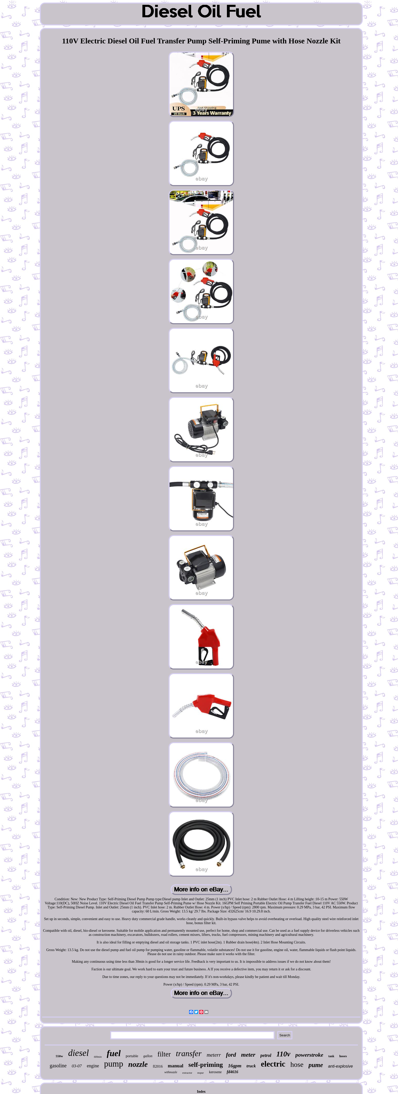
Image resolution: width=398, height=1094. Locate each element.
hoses (343, 1056)
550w (59, 1056)
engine (93, 1065)
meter (248, 1054)
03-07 (77, 1066)
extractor (187, 1072)
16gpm (234, 1065)
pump (113, 1063)
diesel (78, 1053)
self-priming (205, 1064)
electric (273, 1063)
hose (296, 1064)
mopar (200, 1072)
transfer (189, 1053)
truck (251, 1066)
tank (331, 1056)
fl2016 (158, 1066)
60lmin (98, 1056)
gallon (148, 1056)
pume (315, 1065)
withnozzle (170, 1072)
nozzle (138, 1064)
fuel (114, 1053)
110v (283, 1054)
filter (164, 1054)
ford (231, 1055)
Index (201, 1091)
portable (132, 1056)
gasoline (58, 1065)
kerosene (215, 1072)
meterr (214, 1055)
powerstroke (309, 1055)
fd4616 (232, 1072)
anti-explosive (340, 1066)
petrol (265, 1055)
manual (175, 1065)
